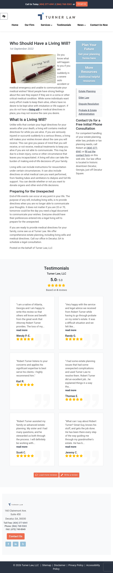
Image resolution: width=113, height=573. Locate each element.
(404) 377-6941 (46, 4)
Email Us (82, 4)
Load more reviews (46, 475)
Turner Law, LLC (30, 565)
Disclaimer (59, 565)
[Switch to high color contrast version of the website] (4, 16)
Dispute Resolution (89, 103)
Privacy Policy (75, 565)
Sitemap (46, 565)
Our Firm (29, 24)
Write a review (69, 475)
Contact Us (15, 536)
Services (46, 24)
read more (21, 330)
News (82, 24)
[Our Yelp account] (23, 544)
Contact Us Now (99, 24)
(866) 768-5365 (64, 4)
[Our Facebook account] (8, 544)
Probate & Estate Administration (88, 112)
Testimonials (64, 24)
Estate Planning (87, 91)
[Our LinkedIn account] (15, 544)
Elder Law (84, 97)
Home (15, 24)
